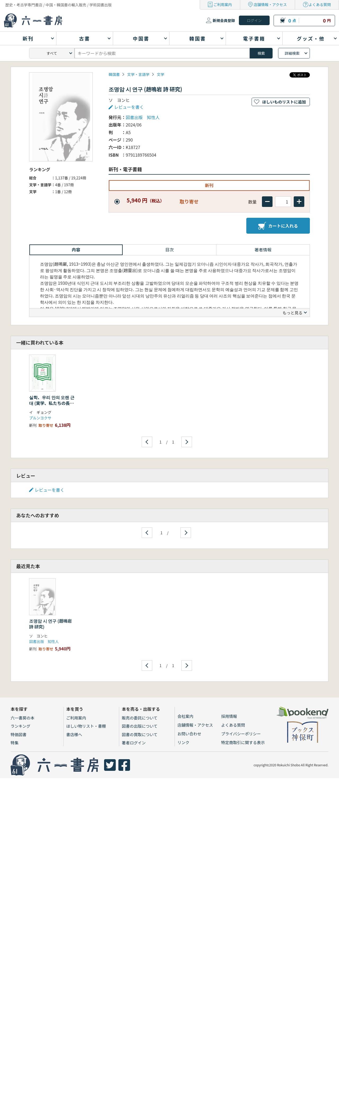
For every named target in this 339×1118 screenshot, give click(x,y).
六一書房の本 (22, 718)
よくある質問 (320, 4)
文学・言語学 (138, 74)
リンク (183, 742)
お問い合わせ (189, 733)
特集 (15, 742)
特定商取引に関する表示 (243, 742)
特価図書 (18, 734)
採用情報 (229, 716)
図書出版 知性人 (143, 117)
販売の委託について (140, 718)
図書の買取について (140, 734)
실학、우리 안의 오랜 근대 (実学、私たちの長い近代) (51, 403)
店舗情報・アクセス (270, 4)
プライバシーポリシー (241, 733)
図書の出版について (140, 726)
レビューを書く (129, 107)
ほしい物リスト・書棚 (86, 726)
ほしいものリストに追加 (284, 102)
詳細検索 (292, 53)
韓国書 (114, 74)
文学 (160, 74)
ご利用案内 (222, 4)
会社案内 (185, 716)
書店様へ (74, 734)
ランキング (20, 726)
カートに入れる (278, 226)
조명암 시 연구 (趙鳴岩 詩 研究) (50, 624)
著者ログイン (134, 742)
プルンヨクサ (40, 417)
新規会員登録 (224, 20)
